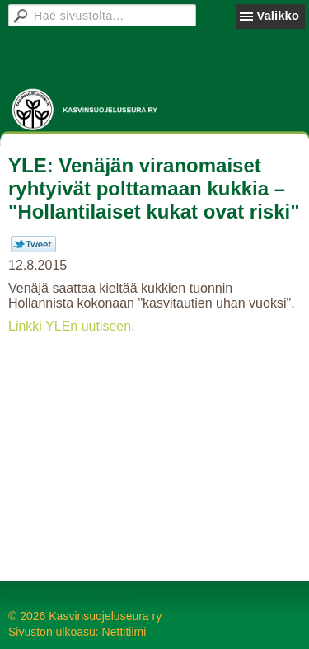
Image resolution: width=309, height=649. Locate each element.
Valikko (277, 15)
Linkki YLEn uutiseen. (71, 326)
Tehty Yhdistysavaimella (69, 597)
